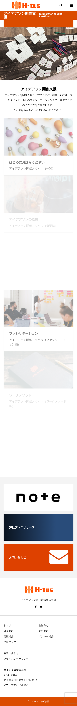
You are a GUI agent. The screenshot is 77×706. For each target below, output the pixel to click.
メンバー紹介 (46, 636)
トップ (7, 625)
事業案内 (9, 630)
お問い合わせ (11, 653)
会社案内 (44, 630)
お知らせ (44, 625)
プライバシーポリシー (16, 658)
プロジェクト (11, 642)
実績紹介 (9, 636)
